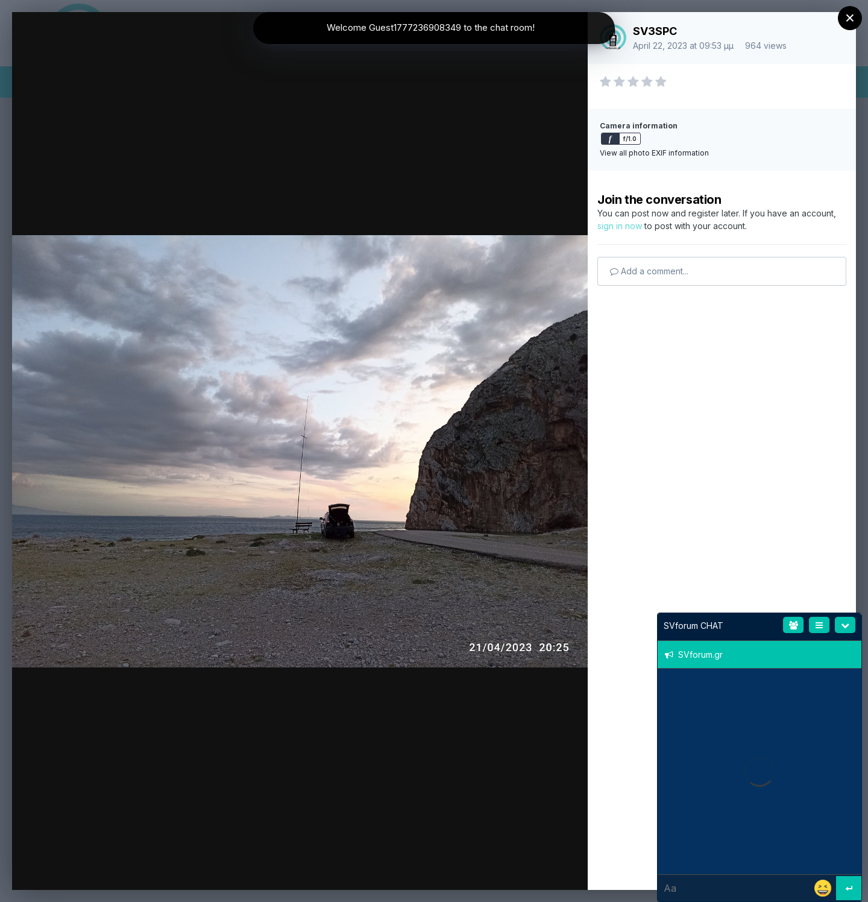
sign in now (619, 226)
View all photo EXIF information (654, 152)
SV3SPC (655, 31)
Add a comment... (649, 271)
